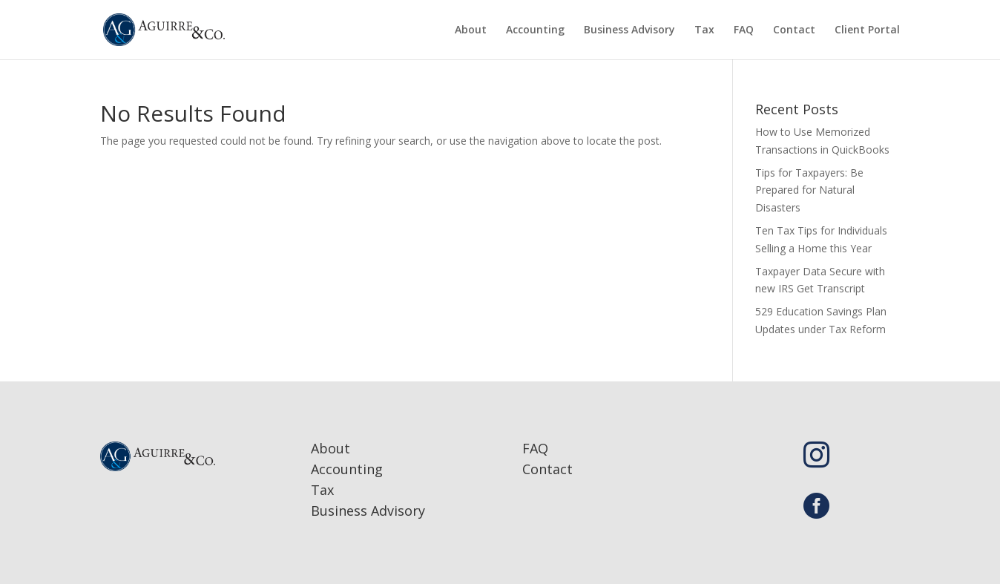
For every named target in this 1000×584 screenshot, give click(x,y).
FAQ (744, 30)
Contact (794, 30)
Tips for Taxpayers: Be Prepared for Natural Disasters (809, 190)
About (471, 30)
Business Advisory (629, 30)
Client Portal (867, 30)
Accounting (535, 30)
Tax (704, 30)
